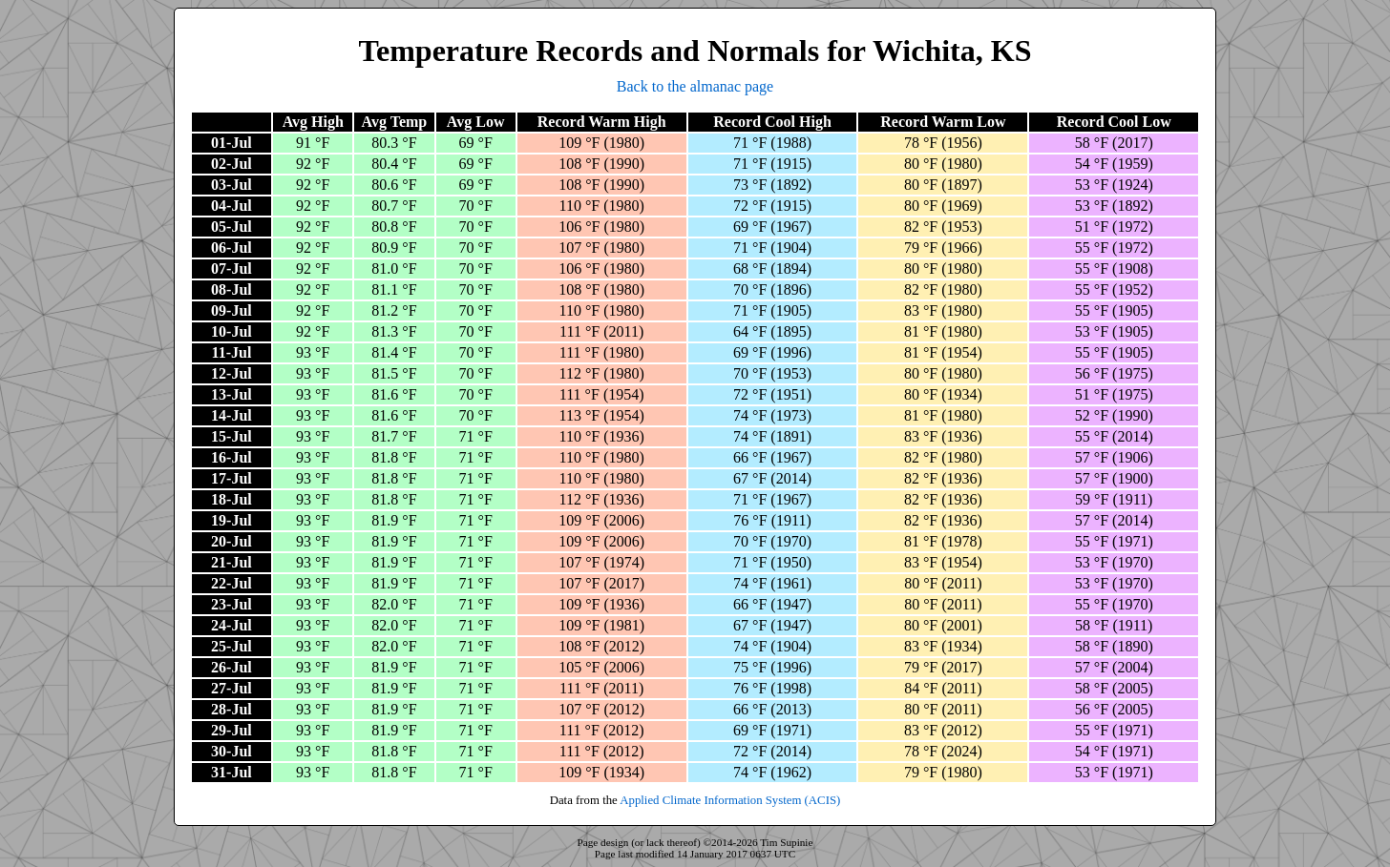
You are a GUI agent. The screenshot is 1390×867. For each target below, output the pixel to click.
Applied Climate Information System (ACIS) (730, 800)
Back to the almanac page (695, 86)
